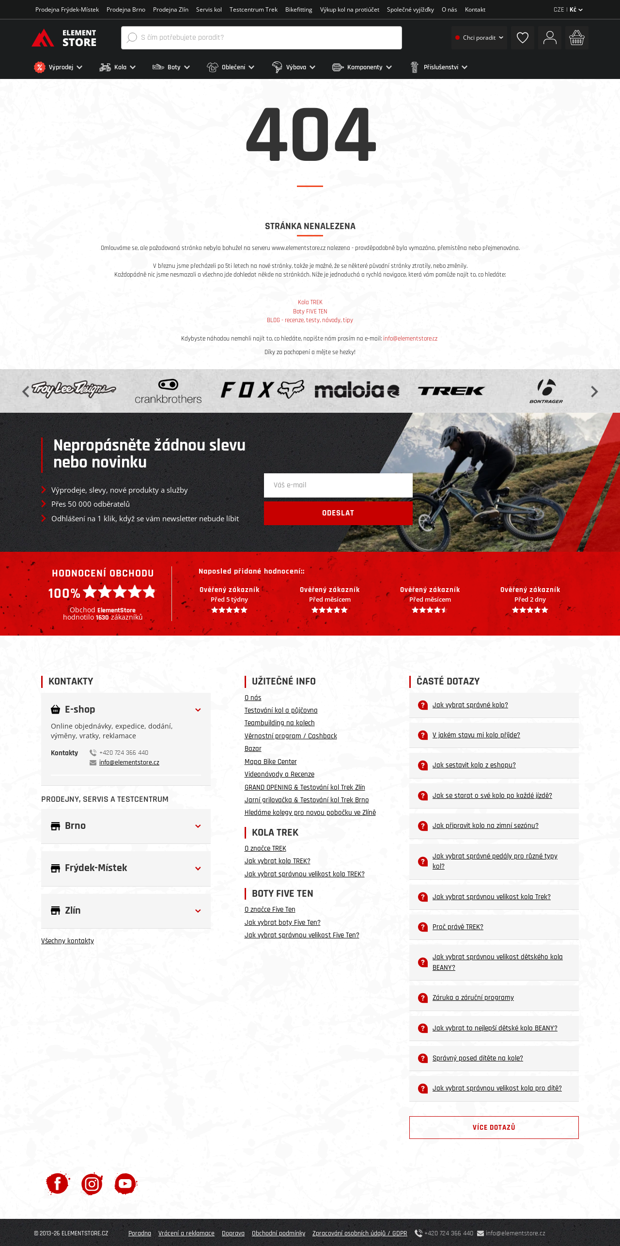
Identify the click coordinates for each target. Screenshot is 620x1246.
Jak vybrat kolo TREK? (277, 859)
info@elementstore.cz (410, 336)
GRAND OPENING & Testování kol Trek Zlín (305, 785)
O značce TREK (265, 846)
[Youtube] (125, 1181)
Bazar (253, 746)
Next (593, 389)
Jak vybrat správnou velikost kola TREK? (305, 871)
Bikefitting (298, 9)
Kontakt (475, 9)
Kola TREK (310, 300)
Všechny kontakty (67, 939)
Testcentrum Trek (254, 9)
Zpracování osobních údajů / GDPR (359, 1231)
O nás (449, 9)
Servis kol (209, 9)
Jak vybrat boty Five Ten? (283, 920)
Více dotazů (494, 1125)
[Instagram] (92, 1181)
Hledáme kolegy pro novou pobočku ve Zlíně (310, 810)
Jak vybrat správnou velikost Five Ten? (302, 933)
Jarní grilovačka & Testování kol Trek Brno (307, 798)
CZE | (568, 9)
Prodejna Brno (126, 9)
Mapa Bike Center (271, 759)
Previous (26, 389)
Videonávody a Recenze (279, 772)
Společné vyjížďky (410, 9)
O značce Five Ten (270, 907)
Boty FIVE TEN (310, 309)
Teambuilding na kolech (280, 721)
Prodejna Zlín (170, 9)
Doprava (233, 1231)
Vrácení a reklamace (186, 1231)
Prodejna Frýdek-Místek (67, 9)
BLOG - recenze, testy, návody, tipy (310, 318)
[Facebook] (58, 1181)
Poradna (139, 1231)
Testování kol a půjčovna (281, 708)
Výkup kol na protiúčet (349, 9)
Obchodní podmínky (278, 1231)
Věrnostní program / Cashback (291, 733)
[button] (64, 67)
